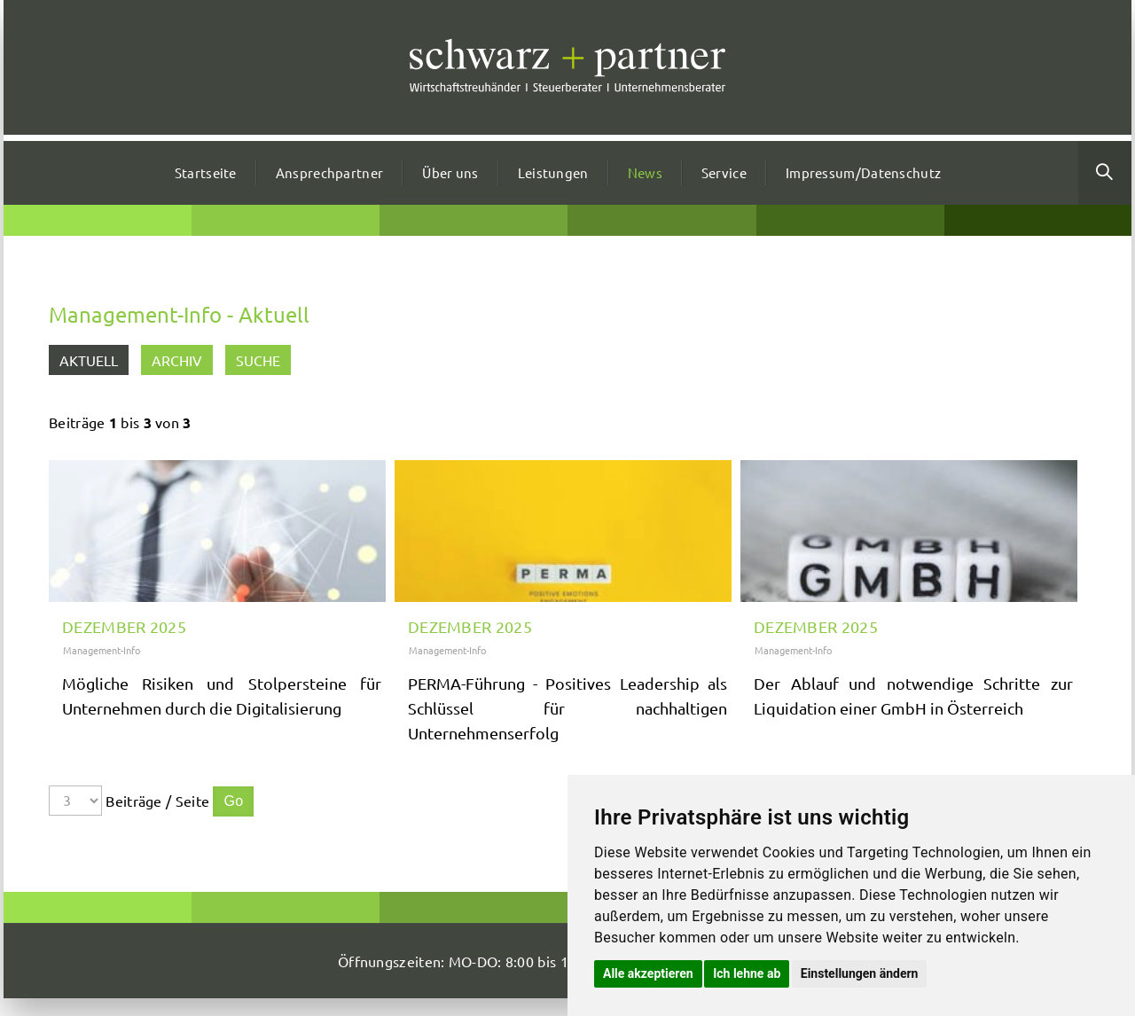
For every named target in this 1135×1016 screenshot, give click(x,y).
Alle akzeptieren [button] (648, 973)
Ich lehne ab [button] (746, 973)
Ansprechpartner (330, 172)
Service (724, 172)
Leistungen (553, 172)
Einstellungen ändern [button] (860, 973)
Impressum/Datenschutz (863, 172)
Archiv (177, 360)
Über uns (450, 172)
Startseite (206, 172)
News (645, 172)
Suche (258, 360)
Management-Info (101, 650)
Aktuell (88, 360)
